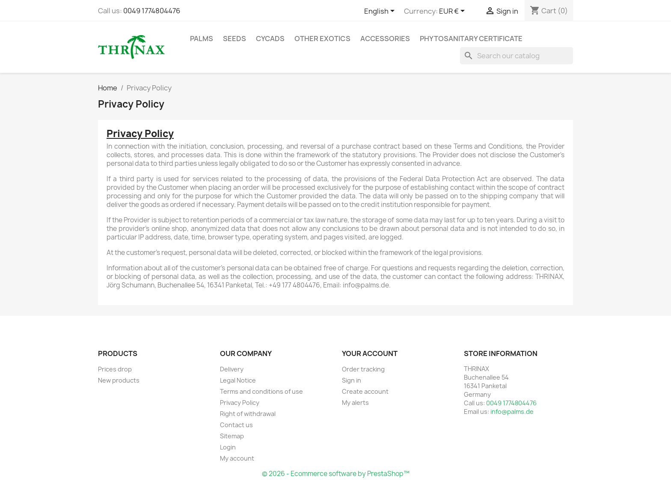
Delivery (231, 369)
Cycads (270, 38)
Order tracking (363, 369)
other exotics (322, 38)
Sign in (351, 380)
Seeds (234, 38)
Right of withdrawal (248, 414)
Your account (370, 353)
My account (237, 458)
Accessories (385, 38)
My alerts (355, 402)
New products (119, 380)
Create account (365, 391)
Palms (201, 38)
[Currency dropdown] (453, 11)
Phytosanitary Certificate (471, 38)
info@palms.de (512, 411)
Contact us (236, 425)
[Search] (516, 55)
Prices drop (115, 369)
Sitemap (232, 436)
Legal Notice (238, 380)
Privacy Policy (239, 402)
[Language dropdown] (381, 11)
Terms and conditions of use (261, 391)
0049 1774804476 (151, 10)
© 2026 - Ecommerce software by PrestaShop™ (336, 473)
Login (228, 447)
